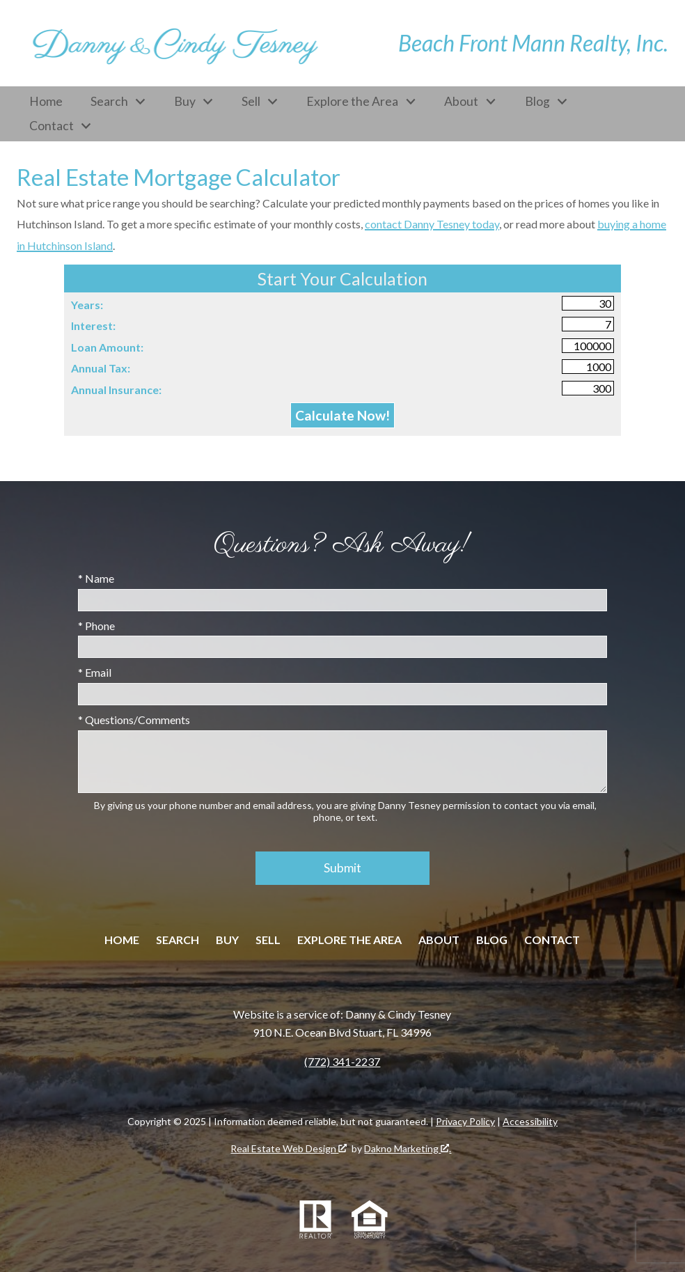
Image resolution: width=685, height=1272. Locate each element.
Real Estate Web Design (288, 1148)
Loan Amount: (107, 347)
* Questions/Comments (134, 719)
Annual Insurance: (116, 389)
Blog (491, 939)
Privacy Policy (465, 1121)
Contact (552, 939)
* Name (96, 578)
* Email (94, 672)
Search (177, 939)
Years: (87, 304)
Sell (268, 939)
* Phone (96, 625)
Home (46, 101)
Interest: (93, 325)
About (438, 939)
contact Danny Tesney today (432, 223)
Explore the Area (349, 939)
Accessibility (530, 1121)
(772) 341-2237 (342, 1061)
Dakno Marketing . (407, 1148)
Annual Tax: (100, 368)
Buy (227, 939)
